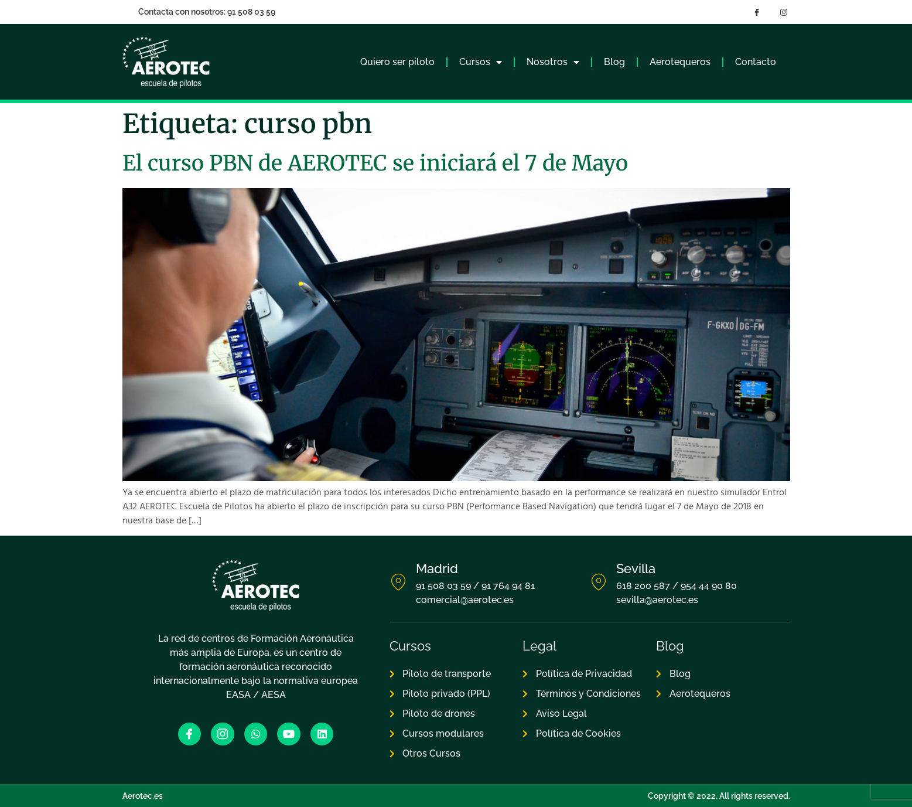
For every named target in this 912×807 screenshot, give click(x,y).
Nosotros (553, 62)
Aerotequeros (680, 61)
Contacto (755, 61)
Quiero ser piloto (397, 61)
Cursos (480, 62)
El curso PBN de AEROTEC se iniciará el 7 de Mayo (375, 163)
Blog (614, 61)
